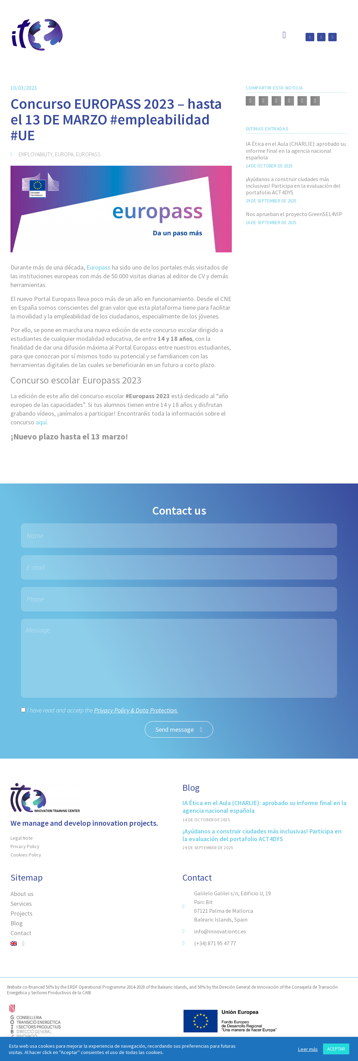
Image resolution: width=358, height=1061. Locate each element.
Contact (20, 933)
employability (35, 154)
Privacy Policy (25, 846)
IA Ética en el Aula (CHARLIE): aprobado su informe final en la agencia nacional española (296, 150)
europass (88, 154)
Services (21, 903)
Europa (64, 154)
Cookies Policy (25, 855)
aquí (41, 422)
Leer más (308, 1049)
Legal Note (21, 838)
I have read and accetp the (102, 710)
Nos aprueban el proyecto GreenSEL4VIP (294, 213)
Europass (98, 267)
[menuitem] (93, 943)
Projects (21, 913)
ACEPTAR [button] (336, 1049)
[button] (250, 101)
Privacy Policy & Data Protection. (136, 710)
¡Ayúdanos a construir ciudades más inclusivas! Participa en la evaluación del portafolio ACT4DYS (293, 185)
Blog (16, 923)
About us (22, 894)
